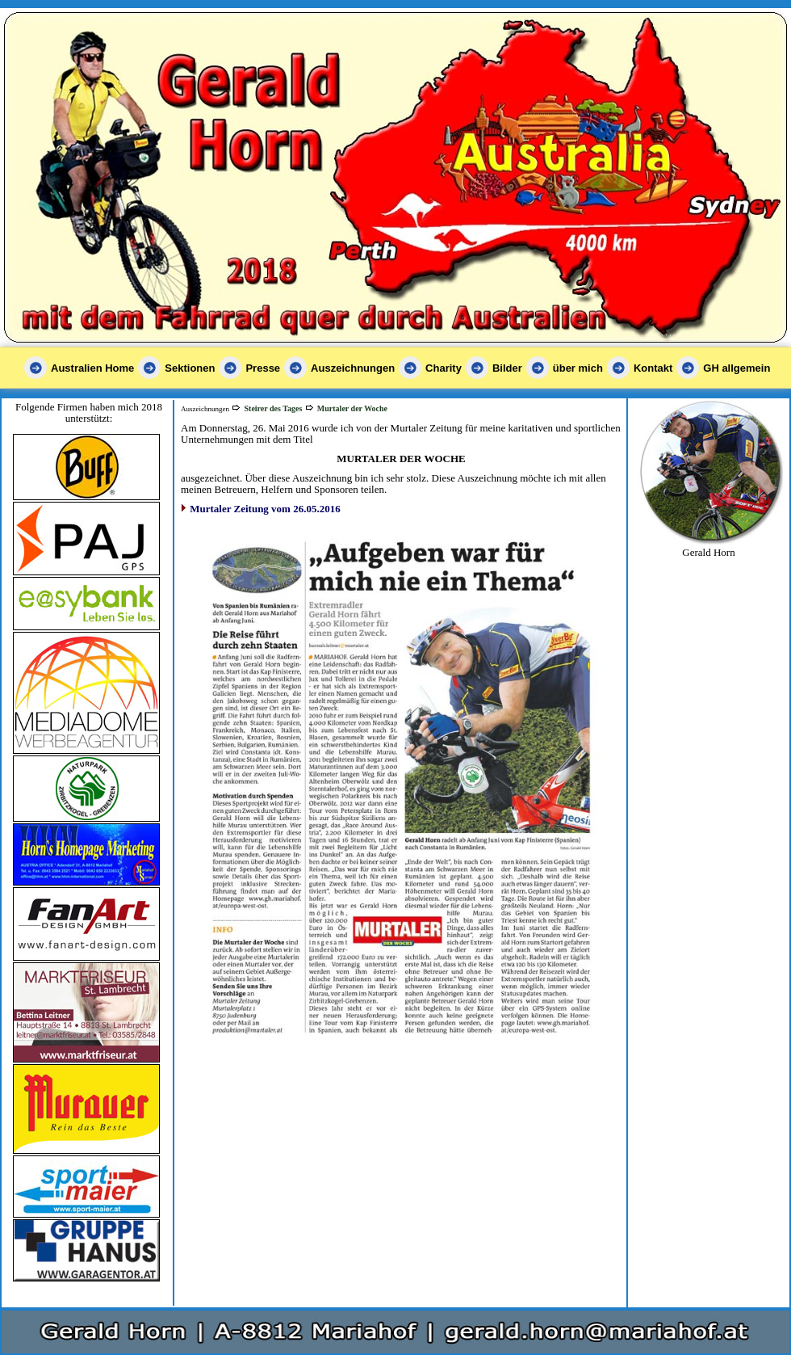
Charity (443, 368)
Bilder (507, 368)
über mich (578, 368)
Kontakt (653, 368)
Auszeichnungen (353, 368)
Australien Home (92, 368)
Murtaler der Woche (352, 408)
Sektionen (190, 368)
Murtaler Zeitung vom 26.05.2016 (265, 509)
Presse (262, 368)
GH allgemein (736, 368)
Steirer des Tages (273, 408)
